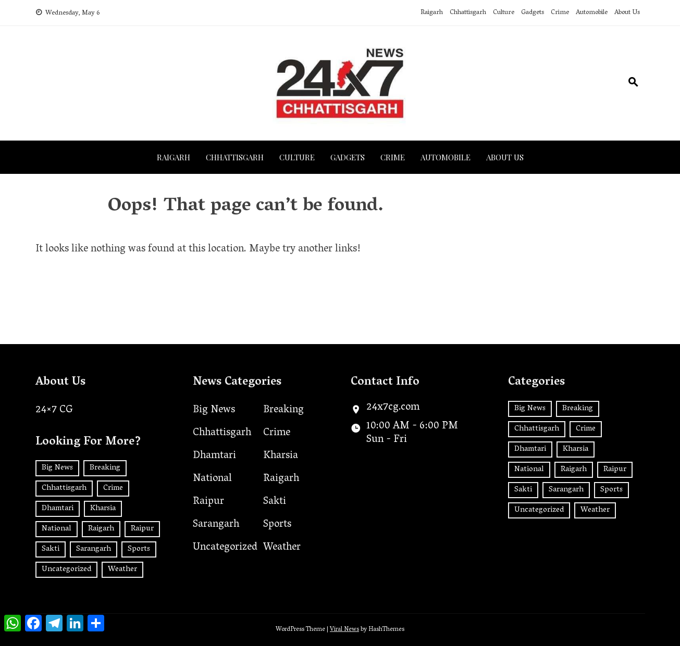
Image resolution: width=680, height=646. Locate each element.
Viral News (344, 630)
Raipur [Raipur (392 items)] (142, 529)
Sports (277, 524)
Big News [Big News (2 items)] (57, 468)
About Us (627, 12)
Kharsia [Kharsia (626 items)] (103, 508)
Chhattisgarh (468, 12)
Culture (503, 12)
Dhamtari (214, 456)
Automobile (592, 12)
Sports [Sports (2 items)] (139, 549)
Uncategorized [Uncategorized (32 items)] (66, 569)
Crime (560, 12)
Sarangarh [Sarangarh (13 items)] (93, 549)
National (212, 479)
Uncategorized (225, 547)
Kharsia (280, 456)
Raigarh (432, 12)
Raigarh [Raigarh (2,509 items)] (101, 529)
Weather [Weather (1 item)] (122, 569)
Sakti (274, 502)
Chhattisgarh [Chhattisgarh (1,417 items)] (64, 488)
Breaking (283, 410)
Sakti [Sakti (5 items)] (50, 549)
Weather (282, 547)
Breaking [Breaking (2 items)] (105, 468)
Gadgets (532, 12)
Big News (214, 410)
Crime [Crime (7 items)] (113, 488)
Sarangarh (216, 524)
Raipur (208, 502)
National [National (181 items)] (56, 529)
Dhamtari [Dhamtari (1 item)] (57, 508)
